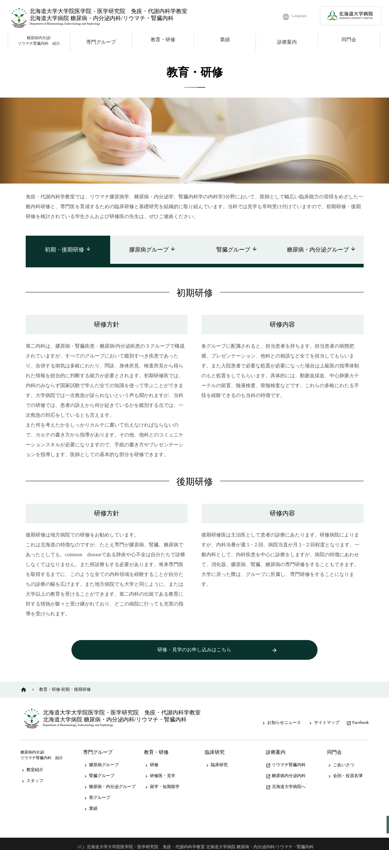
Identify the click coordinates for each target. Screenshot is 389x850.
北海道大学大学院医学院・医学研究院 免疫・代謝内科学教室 (108, 11)
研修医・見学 (159, 769)
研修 (151, 758)
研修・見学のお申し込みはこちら (195, 650)
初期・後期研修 (68, 250)
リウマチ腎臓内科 (286, 758)
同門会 (348, 39)
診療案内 (287, 42)
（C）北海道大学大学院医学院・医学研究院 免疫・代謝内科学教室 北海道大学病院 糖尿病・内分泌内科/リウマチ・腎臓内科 (194, 840)
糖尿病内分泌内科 (286, 769)
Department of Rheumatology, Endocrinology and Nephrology (65, 23)
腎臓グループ (237, 250)
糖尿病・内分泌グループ (321, 250)
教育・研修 (163, 39)
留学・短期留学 (162, 780)
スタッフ (31, 774)
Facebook (357, 716)
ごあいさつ (340, 758)
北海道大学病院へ (286, 780)
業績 (225, 39)
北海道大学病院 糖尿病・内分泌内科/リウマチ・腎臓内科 (101, 18)
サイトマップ (323, 716)
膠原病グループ (152, 250)
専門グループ (101, 42)
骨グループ (96, 791)
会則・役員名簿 (345, 769)
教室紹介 (31, 763)
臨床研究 (215, 746)
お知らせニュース (281, 716)
